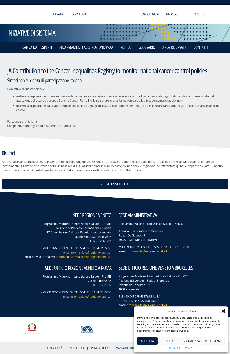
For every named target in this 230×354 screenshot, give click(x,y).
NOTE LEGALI (77, 348)
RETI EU (125, 47)
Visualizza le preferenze (203, 341)
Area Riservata (174, 47)
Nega (170, 341)
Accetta (147, 341)
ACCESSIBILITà (54, 348)
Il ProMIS (59, 14)
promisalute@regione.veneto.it (91, 252)
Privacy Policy (99, 348)
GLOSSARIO (147, 47)
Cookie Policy (176, 348)
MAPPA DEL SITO (125, 348)
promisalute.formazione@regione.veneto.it (83, 257)
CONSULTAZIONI (150, 14)
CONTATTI (201, 47)
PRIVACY (189, 348)
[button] (223, 311)
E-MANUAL (172, 14)
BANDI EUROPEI (80, 14)
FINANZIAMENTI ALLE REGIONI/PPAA (86, 47)
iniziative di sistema (31, 33)
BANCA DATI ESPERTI (37, 47)
